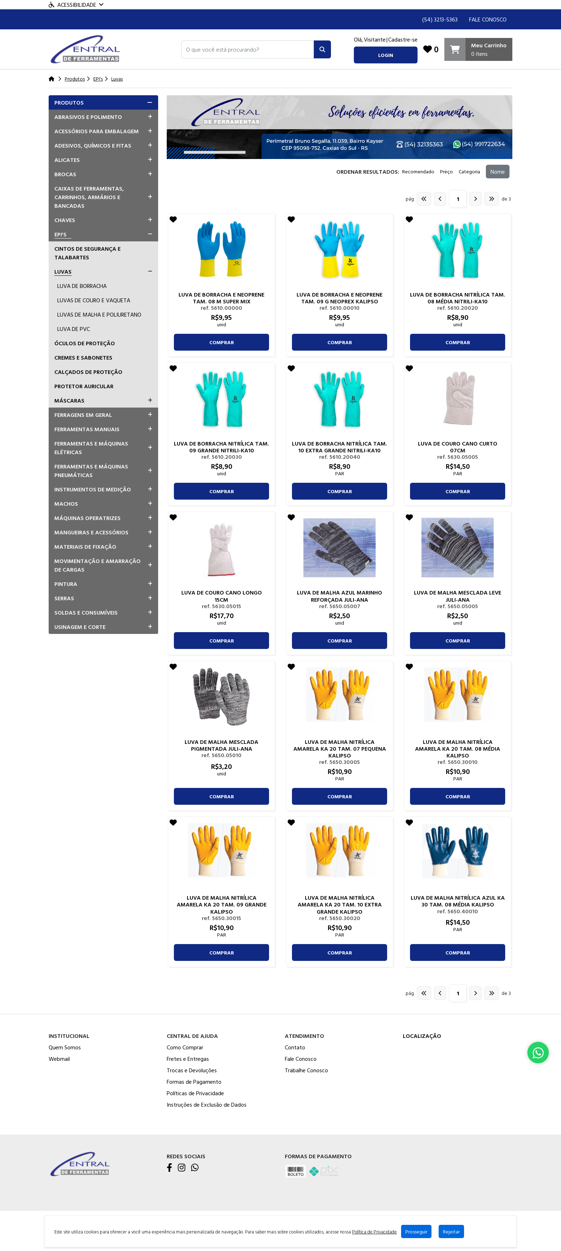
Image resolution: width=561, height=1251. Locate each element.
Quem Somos (65, 1047)
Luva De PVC (73, 328)
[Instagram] (181, 1168)
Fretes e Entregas (188, 1058)
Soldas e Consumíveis (86, 612)
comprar (221, 342)
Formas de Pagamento (194, 1081)
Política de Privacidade (374, 1231)
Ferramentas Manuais (86, 429)
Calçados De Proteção (88, 371)
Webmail (59, 1058)
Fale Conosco (488, 19)
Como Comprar (185, 1047)
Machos (66, 503)
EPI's (60, 234)
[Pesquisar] (322, 49)
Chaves (64, 220)
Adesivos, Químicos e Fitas (92, 145)
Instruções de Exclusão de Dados (207, 1104)
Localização (422, 1035)
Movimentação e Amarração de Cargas (97, 565)
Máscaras (69, 400)
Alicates (67, 159)
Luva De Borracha (82, 286)
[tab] (103, 102)
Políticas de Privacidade (195, 1093)
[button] (247, 49)
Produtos (69, 102)
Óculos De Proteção (84, 343)
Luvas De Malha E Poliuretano (99, 314)
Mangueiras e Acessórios (91, 532)
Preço (446, 171)
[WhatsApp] (195, 1168)
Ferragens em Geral (83, 414)
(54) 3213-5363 (440, 19)
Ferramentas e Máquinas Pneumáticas (91, 470)
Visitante (375, 39)
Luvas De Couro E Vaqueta (93, 300)
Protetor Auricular (83, 386)
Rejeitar (451, 1231)
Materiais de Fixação (85, 546)
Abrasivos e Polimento (88, 116)
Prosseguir (416, 1231)
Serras (64, 598)
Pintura (65, 583)
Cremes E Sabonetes (83, 357)
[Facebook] (169, 1168)
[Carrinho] (478, 49)
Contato (295, 1047)
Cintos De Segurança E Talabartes (87, 252)
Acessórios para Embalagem (96, 131)
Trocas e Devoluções (192, 1070)
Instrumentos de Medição (92, 489)
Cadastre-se (403, 39)
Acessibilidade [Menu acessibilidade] (76, 4)
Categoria (469, 171)
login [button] (385, 55)
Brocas (65, 174)
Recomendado (418, 171)
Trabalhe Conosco (306, 1070)
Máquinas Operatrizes (87, 518)
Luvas (63, 271)
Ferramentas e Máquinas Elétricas (91, 447)
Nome (498, 171)
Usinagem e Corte (80, 626)
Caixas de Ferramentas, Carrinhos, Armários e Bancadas (89, 197)
